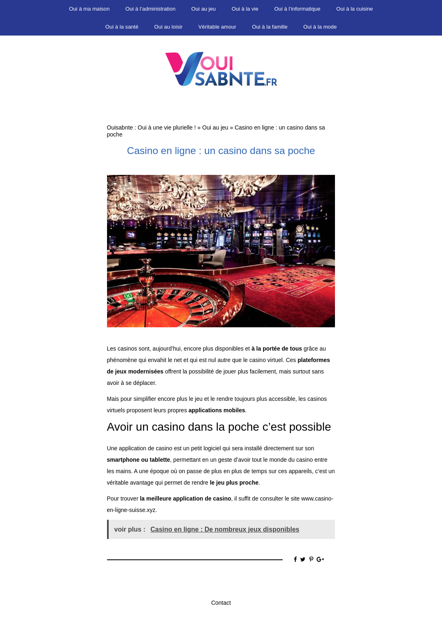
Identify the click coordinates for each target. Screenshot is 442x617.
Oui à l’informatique (297, 9)
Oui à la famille (270, 27)
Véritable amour (218, 27)
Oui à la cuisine (354, 9)
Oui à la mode (320, 27)
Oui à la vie (245, 9)
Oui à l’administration (150, 9)
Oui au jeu (203, 9)
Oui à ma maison (89, 9)
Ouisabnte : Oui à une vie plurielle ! (151, 127)
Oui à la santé (121, 27)
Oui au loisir (168, 27)
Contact (221, 602)
